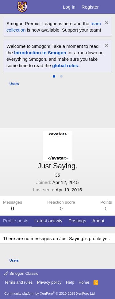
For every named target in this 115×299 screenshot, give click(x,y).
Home (84, 282)
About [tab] (98, 220)
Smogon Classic (21, 273)
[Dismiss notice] (106, 23)
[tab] (54, 76)
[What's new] (108, 7)
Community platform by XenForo (50, 293)
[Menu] (8, 7)
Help (70, 282)
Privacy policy (49, 282)
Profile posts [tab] (16, 220)
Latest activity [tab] (49, 220)
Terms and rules (18, 282)
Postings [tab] (77, 220)
